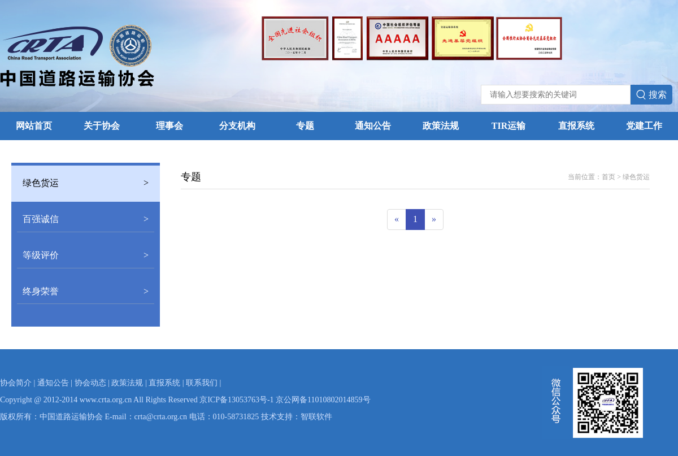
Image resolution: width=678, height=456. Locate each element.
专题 (305, 126)
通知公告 (373, 126)
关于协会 (102, 126)
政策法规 (441, 126)
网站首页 (34, 126)
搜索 (651, 95)
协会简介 (16, 383)
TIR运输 (508, 126)
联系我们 (202, 383)
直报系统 (576, 126)
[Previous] (396, 219)
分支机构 (237, 126)
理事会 (169, 126)
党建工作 (644, 126)
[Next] (434, 219)
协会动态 (90, 383)
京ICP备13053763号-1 (236, 400)
